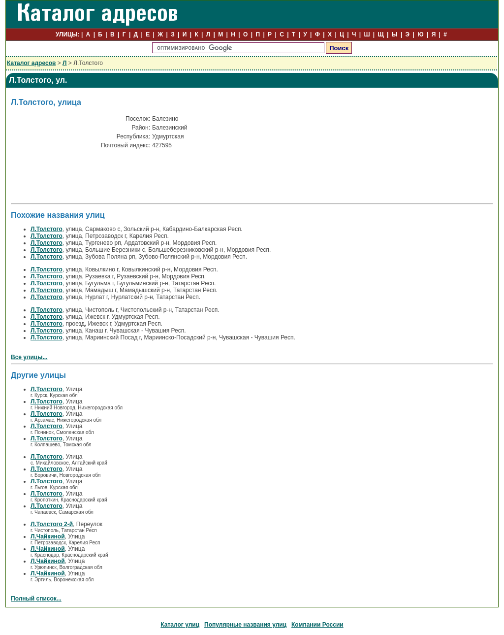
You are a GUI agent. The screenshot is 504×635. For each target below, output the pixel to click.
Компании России (317, 624)
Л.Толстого (47, 229)
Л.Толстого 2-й (52, 524)
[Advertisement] (126, 179)
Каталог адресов (31, 63)
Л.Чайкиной (48, 536)
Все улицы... (29, 357)
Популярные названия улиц (245, 624)
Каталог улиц (179, 624)
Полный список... (36, 598)
